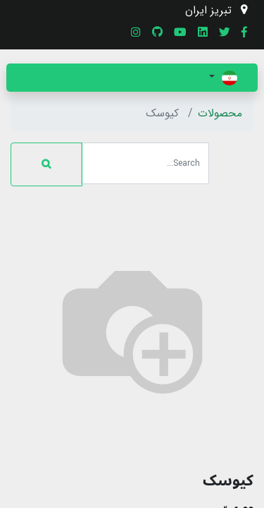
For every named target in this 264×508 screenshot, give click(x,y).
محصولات (220, 113)
